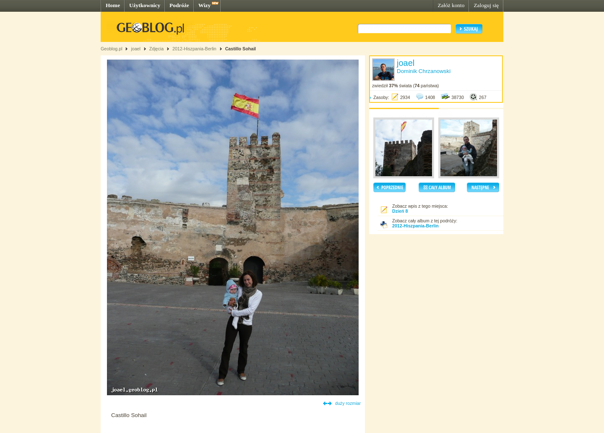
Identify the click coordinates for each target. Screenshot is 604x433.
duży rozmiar (348, 403)
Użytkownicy (144, 5)
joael (136, 48)
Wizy (204, 5)
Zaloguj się (486, 5)
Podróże (179, 5)
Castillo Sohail (240, 48)
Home (113, 5)
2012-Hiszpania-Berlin (194, 48)
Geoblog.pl (111, 48)
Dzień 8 (400, 211)
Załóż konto (450, 5)
